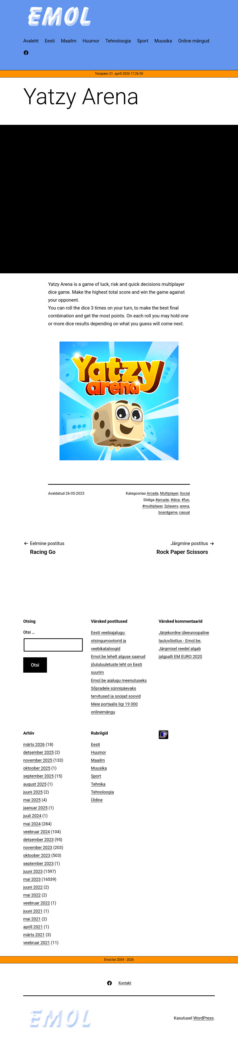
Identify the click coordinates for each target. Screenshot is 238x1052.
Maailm (98, 760)
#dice (175, 500)
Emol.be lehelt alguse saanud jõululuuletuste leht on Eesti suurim (118, 664)
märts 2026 (34, 744)
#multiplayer (152, 506)
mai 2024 (32, 823)
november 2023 (37, 847)
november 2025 (37, 760)
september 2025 (38, 776)
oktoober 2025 (36, 768)
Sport (96, 776)
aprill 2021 (33, 926)
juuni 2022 (33, 887)
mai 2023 (32, 879)
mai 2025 (32, 799)
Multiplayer (169, 493)
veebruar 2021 (36, 942)
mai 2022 (32, 895)
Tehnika (98, 784)
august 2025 (34, 784)
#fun (185, 500)
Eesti (95, 744)
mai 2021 (32, 918)
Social (185, 493)
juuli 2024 (32, 815)
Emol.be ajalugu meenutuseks (119, 680)
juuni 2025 (33, 792)
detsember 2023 (38, 839)
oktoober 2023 (36, 855)
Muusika (99, 768)
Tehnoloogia (102, 792)
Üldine (96, 799)
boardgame (168, 512)
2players (171, 506)
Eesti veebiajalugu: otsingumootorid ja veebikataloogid (108, 640)
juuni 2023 (33, 871)
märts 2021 (34, 934)
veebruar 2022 (36, 902)
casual (184, 512)
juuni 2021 (33, 911)
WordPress (203, 1018)
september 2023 (38, 863)
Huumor (98, 752)
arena (184, 506)
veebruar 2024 (36, 831)
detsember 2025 (38, 752)
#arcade (162, 500)
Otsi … (29, 632)
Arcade (152, 493)
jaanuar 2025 (35, 807)
